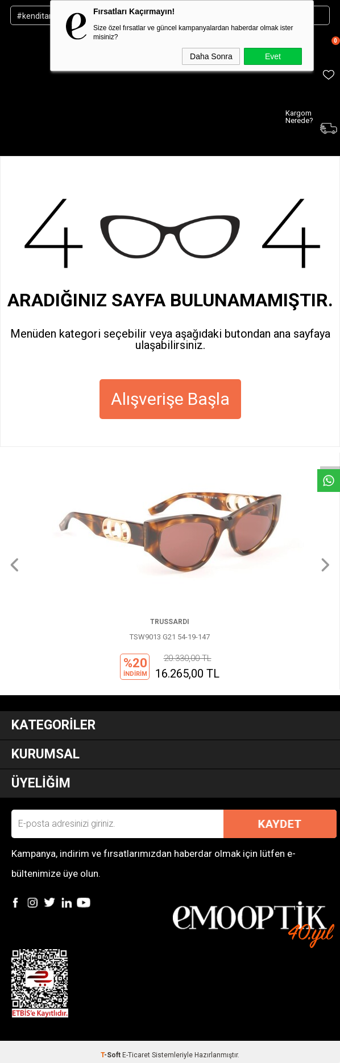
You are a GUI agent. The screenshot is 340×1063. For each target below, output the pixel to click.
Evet (273, 56)
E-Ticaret (136, 1055)
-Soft (111, 1055)
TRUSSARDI (169, 622)
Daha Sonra (211, 56)
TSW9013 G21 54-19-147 (170, 637)
